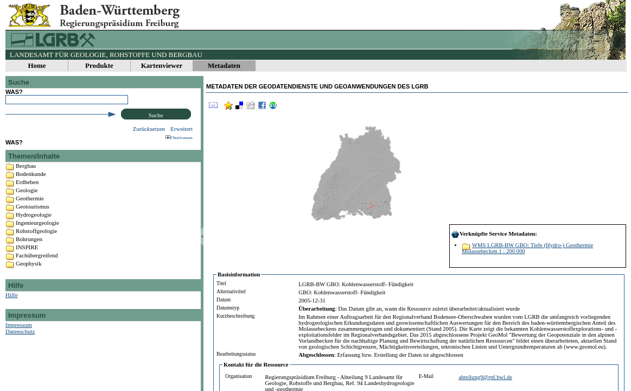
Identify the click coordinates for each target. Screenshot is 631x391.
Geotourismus (32, 218)
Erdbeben (27, 194)
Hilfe (11, 307)
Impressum (18, 336)
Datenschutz (20, 343)
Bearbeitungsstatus (236, 354)
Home (37, 65)
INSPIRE (27, 259)
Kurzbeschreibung (235, 316)
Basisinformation (239, 275)
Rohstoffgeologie (36, 242)
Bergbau (26, 177)
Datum (223, 299)
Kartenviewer (162, 65)
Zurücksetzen (149, 128)
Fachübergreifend (37, 267)
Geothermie (30, 210)
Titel (221, 283)
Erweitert (181, 128)
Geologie (26, 202)
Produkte (99, 65)
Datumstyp (227, 308)
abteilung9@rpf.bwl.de (485, 377)
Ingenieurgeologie (37, 234)
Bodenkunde (31, 185)
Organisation (238, 376)
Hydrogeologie (34, 226)
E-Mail (426, 376)
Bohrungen (29, 251)
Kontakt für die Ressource (256, 365)
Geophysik (29, 275)
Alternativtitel (231, 291)
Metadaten (224, 65)
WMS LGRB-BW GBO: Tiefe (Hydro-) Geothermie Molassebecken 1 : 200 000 (527, 248)
